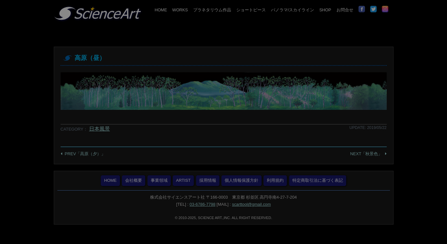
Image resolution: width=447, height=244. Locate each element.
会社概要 (133, 180)
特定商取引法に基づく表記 (317, 180)
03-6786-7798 (203, 204)
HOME (161, 9)
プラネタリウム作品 (212, 9)
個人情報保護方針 (241, 180)
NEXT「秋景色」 (366, 153)
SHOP (325, 9)
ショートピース (251, 9)
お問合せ (344, 9)
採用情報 (207, 180)
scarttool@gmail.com (251, 204)
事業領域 (159, 180)
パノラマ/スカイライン (292, 9)
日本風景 (99, 129)
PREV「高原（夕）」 (85, 153)
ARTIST (183, 180)
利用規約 (275, 180)
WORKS (180, 9)
